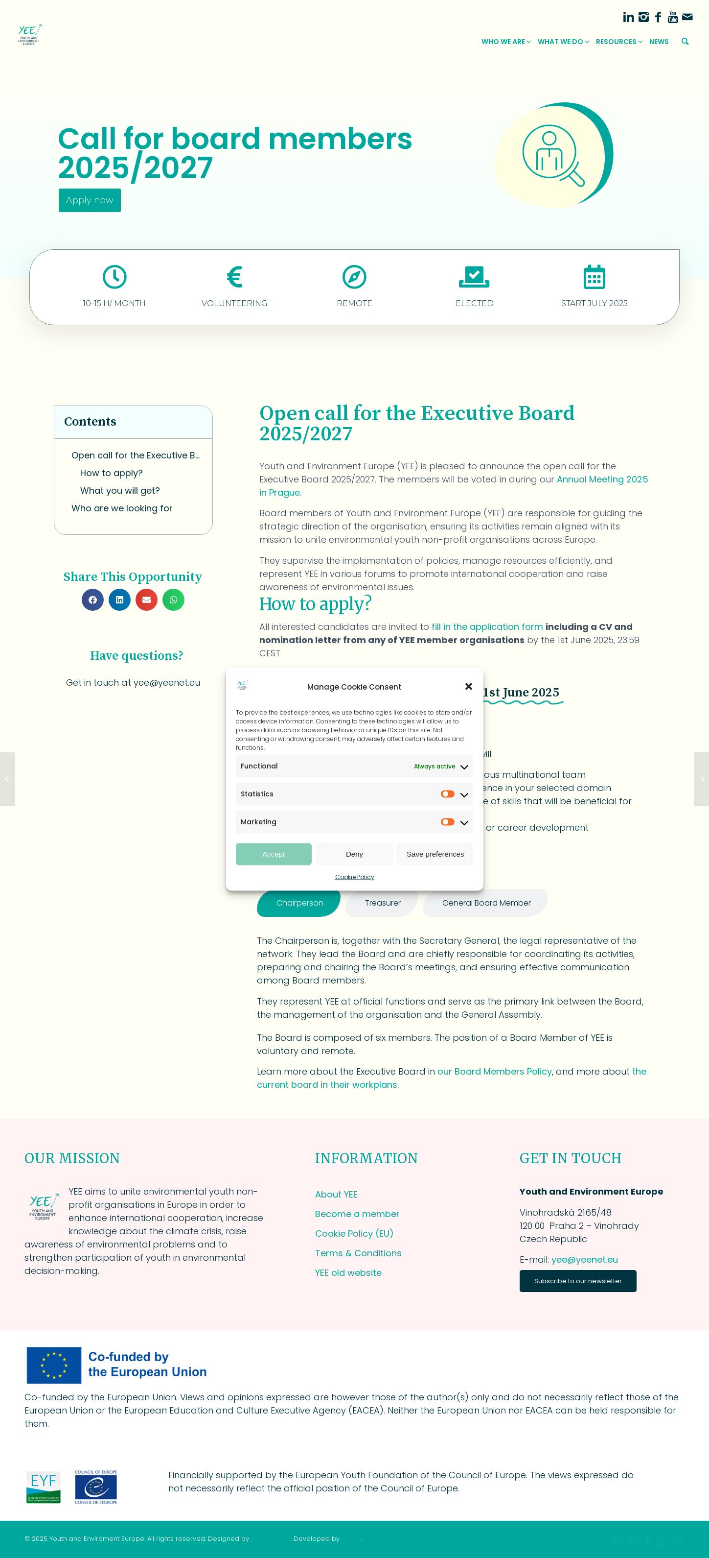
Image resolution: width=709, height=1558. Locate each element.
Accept (273, 854)
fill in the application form (489, 627)
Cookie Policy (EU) (354, 1233)
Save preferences (435, 854)
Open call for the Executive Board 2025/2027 (137, 455)
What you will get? (120, 490)
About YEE (336, 1194)
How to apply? (111, 473)
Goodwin (271, 1538)
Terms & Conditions (358, 1253)
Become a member (357, 1214)
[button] (469, 687)
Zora (352, 1538)
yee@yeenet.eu (584, 1259)
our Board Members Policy (494, 1071)
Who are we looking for (122, 508)
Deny (354, 854)
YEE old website (348, 1273)
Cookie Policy (354, 876)
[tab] (299, 903)
